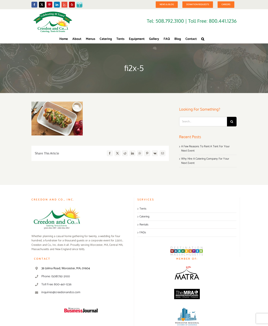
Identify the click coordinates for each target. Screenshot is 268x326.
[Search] (232, 121)
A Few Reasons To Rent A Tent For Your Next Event (205, 148)
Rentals (143, 225)
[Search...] (203, 121)
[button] (202, 39)
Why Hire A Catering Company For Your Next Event (205, 161)
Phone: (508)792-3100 (55, 276)
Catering (144, 216)
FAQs (142, 232)
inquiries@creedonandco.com (60, 292)
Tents (142, 209)
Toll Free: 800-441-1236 (56, 284)
